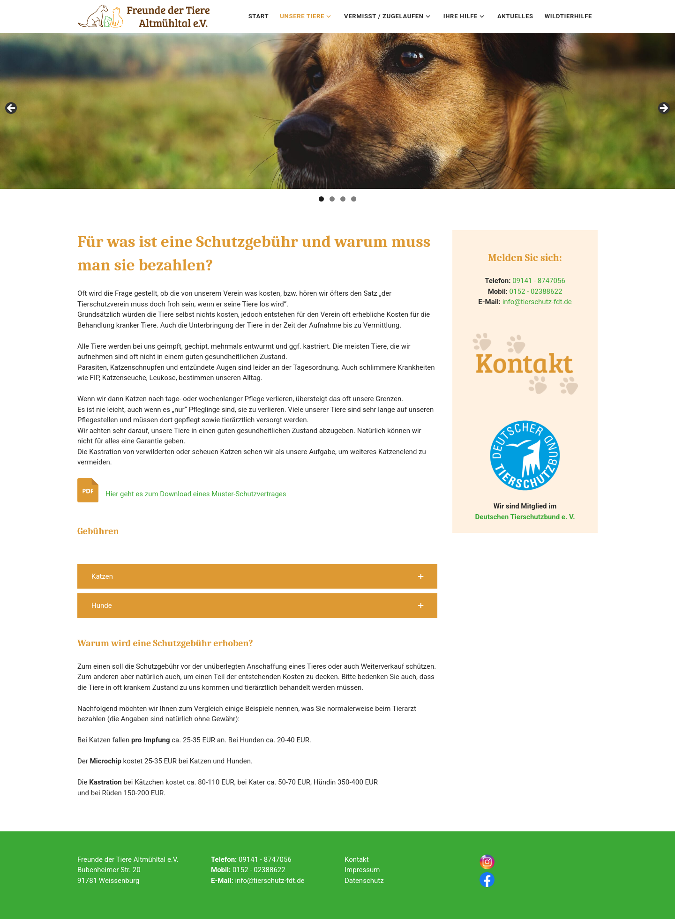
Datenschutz (364, 880)
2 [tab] (332, 199)
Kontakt (357, 859)
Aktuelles (515, 16)
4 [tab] (353, 199)
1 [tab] (321, 199)
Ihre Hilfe (460, 16)
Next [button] (663, 109)
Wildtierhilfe (568, 16)
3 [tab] (342, 199)
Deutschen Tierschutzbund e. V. (525, 517)
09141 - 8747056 (538, 280)
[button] (257, 576)
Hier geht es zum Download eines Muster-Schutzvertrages (195, 494)
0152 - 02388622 (536, 291)
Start (258, 16)
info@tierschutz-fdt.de (537, 302)
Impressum (362, 870)
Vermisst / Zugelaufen (384, 16)
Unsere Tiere (302, 16)
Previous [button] (12, 109)
